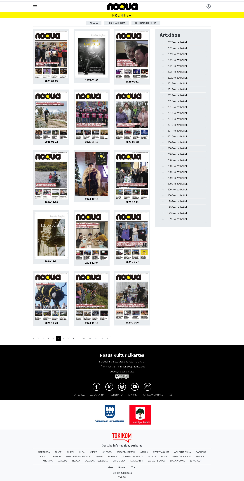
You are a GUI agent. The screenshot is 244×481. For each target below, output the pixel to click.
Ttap (133, 467)
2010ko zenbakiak (177, 136)
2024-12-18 (51, 202)
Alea (81, 452)
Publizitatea (116, 395)
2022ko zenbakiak (177, 65)
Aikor (58, 452)
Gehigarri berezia (145, 23)
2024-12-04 (91, 262)
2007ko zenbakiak (177, 154)
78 (102, 338)
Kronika (48, 460)
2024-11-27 (132, 262)
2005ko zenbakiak (177, 166)
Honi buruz (78, 395)
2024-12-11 (132, 202)
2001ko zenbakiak (177, 189)
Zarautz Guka (156, 460)
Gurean (122, 467)
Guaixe (152, 456)
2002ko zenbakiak (177, 183)
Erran (57, 456)
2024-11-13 (91, 323)
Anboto (107, 452)
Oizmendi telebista (96, 460)
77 (96, 338)
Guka (164, 456)
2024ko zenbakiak (177, 54)
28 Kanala (195, 460)
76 (90, 338)
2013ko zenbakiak (177, 118)
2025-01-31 (132, 81)
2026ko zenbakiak (177, 42)
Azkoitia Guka (182, 452)
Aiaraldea (44, 452)
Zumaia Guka (177, 460)
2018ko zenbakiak (177, 89)
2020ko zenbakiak (177, 77)
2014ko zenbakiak (177, 113)
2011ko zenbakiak (177, 130)
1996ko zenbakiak (177, 219)
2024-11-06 (132, 322)
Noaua (94, 23)
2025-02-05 (51, 81)
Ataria (144, 452)
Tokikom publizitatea (122, 473)
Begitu (44, 456)
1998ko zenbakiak (177, 207)
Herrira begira (116, 23)
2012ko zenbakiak (177, 124)
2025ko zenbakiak (177, 48)
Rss (170, 395)
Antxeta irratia (126, 452)
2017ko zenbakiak (177, 95)
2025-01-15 (91, 142)
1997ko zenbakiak (177, 213)
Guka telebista (181, 456)
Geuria (99, 456)
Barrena (201, 452)
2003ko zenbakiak (177, 177)
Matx (110, 467)
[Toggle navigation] (35, 7)
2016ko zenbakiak (177, 101)
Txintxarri (136, 460)
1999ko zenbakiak (177, 201)
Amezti (93, 452)
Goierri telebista (132, 456)
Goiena (112, 456)
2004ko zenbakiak (177, 171)
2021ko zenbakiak (177, 71)
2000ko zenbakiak (177, 195)
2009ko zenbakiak (177, 142)
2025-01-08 (132, 142)
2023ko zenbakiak (177, 59)
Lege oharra (97, 395)
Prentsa (122, 15)
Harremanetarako (152, 395)
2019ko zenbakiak (177, 83)
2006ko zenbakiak (177, 160)
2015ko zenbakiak (177, 107)
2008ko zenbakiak (177, 148)
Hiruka (200, 456)
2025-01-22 (51, 141)
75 (84, 338)
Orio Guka (119, 460)
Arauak (132, 395)
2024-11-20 (51, 323)
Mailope (62, 460)
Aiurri (70, 452)
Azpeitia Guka (161, 452)
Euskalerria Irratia (78, 456)
